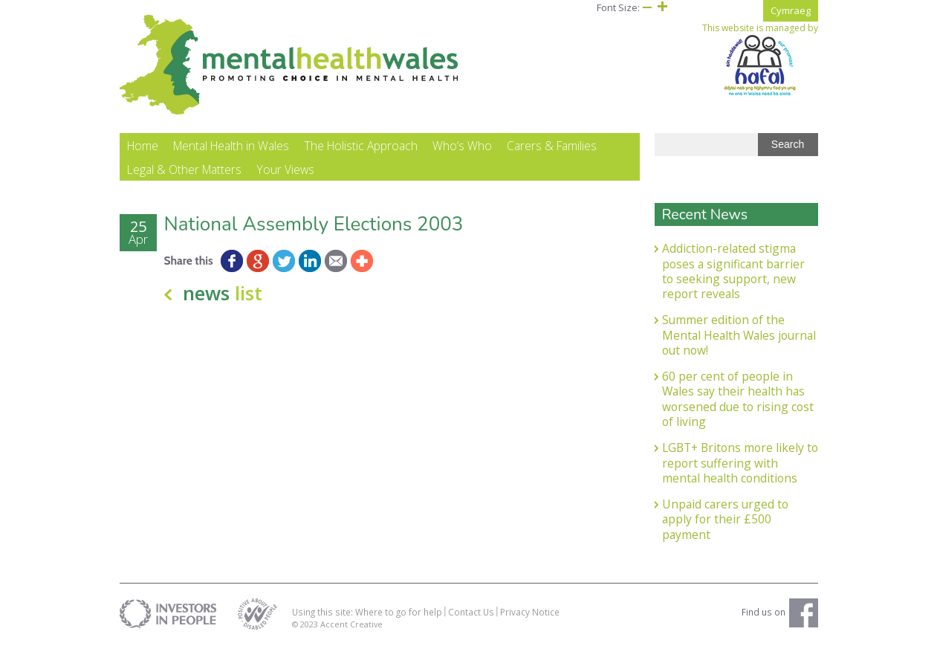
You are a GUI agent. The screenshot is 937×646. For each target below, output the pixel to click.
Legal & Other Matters (184, 169)
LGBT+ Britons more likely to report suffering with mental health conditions (740, 462)
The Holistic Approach (361, 146)
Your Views (285, 169)
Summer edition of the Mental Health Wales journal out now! (739, 335)
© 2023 (306, 624)
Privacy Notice (530, 612)
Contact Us (471, 612)
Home (142, 146)
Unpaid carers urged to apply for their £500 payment (725, 519)
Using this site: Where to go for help (367, 612)
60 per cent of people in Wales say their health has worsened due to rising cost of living (738, 399)
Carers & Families (552, 146)
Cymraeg (791, 10)
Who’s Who (462, 146)
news (222, 293)
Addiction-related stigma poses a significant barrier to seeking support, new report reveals (733, 271)
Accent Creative (351, 624)
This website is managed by (760, 59)
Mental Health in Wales (231, 146)
